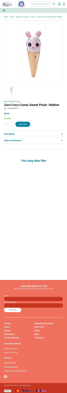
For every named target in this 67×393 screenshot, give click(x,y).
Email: (9, 302)
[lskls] (63, 3)
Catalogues (9, 334)
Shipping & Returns (10, 349)
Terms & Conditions (11, 352)
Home (6, 17)
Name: (6, 296)
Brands (7, 330)
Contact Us (39, 337)
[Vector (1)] (5, 376)
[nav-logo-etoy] (13, 4)
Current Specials (11, 337)
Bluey (33, 17)
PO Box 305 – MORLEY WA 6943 (15, 371)
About (37, 330)
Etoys (12, 17)
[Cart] (59, 4)
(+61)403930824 (10, 363)
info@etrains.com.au (11, 367)
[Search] (53, 4)
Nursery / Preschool (22, 17)
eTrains (7, 323)
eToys (6, 327)
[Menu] (33, 10)
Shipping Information (43, 323)
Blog (36, 334)
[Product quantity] (9, 124)
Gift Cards (39, 327)
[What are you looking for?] (43, 4)
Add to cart (23, 124)
